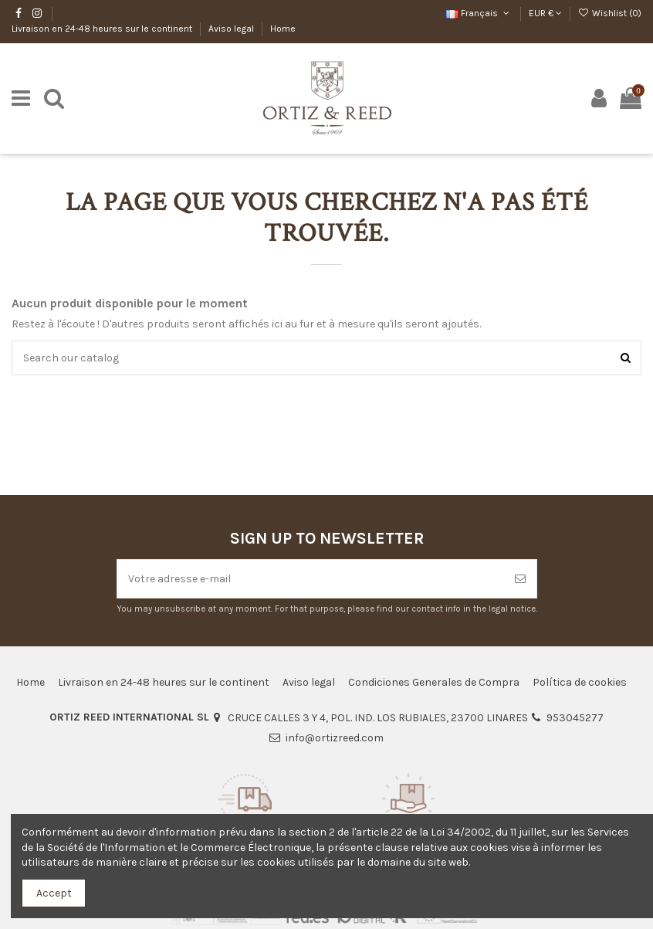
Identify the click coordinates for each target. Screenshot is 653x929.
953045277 (575, 717)
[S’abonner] (520, 579)
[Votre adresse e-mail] (310, 579)
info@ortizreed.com (335, 737)
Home (283, 28)
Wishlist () (609, 13)
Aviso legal (232, 28)
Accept (54, 893)
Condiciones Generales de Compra (433, 682)
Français (479, 13)
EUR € (545, 13)
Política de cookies (580, 682)
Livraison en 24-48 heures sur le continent (103, 28)
